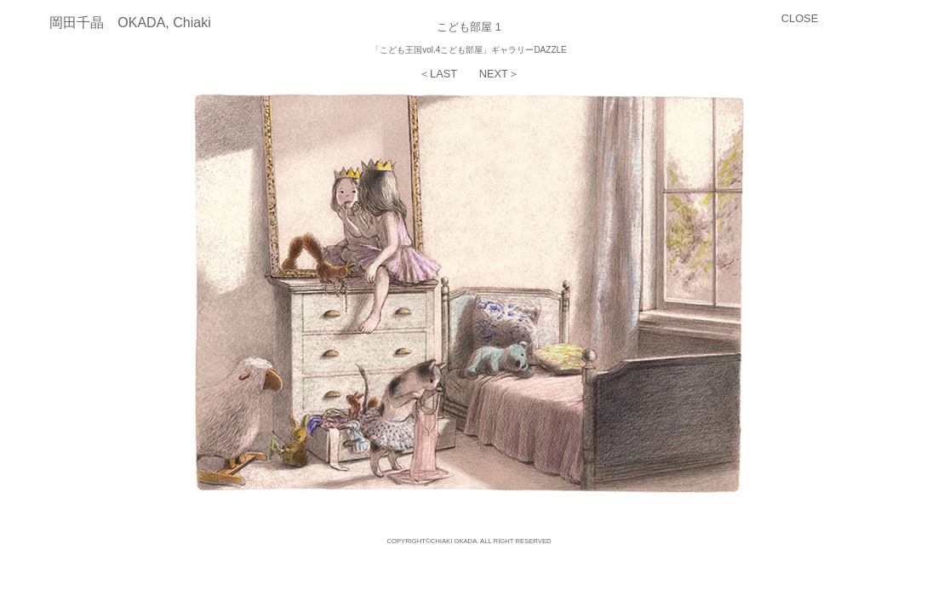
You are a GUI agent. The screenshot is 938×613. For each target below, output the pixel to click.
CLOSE (799, 18)
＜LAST (438, 73)
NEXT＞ (499, 73)
